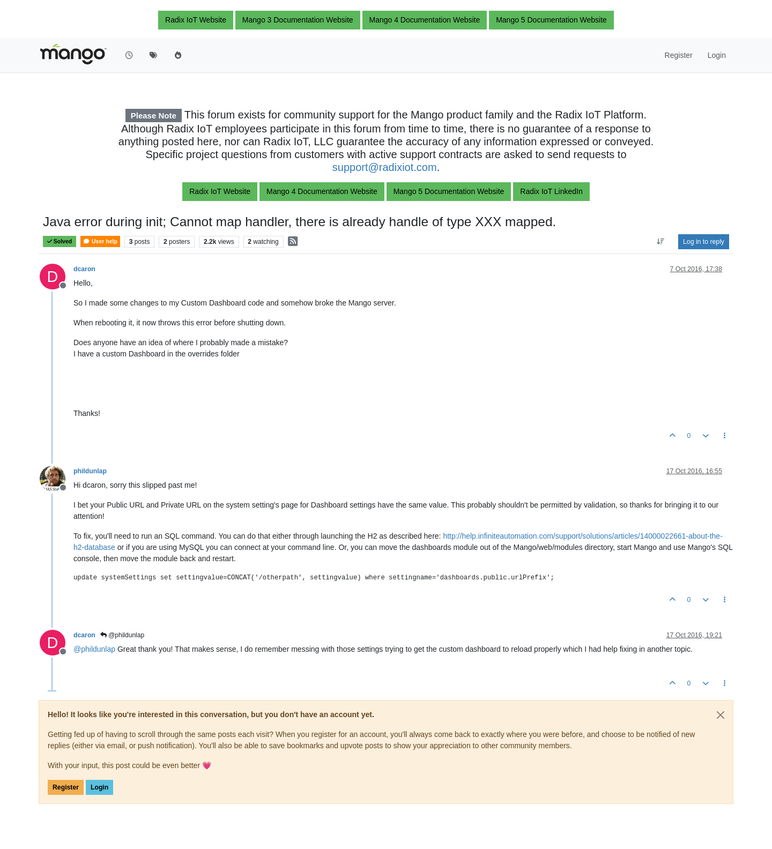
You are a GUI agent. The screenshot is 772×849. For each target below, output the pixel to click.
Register (66, 787)
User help (100, 241)
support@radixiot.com (384, 167)
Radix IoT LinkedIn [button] (551, 191)
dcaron (84, 269)
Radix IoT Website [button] (195, 20)
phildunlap (90, 471)
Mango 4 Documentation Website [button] (424, 20)
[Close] (720, 715)
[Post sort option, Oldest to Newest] (661, 241)
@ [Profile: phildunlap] (94, 649)
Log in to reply (703, 241)
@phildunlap (122, 635)
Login (99, 787)
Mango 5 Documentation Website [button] (551, 20)
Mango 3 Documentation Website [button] (297, 20)
